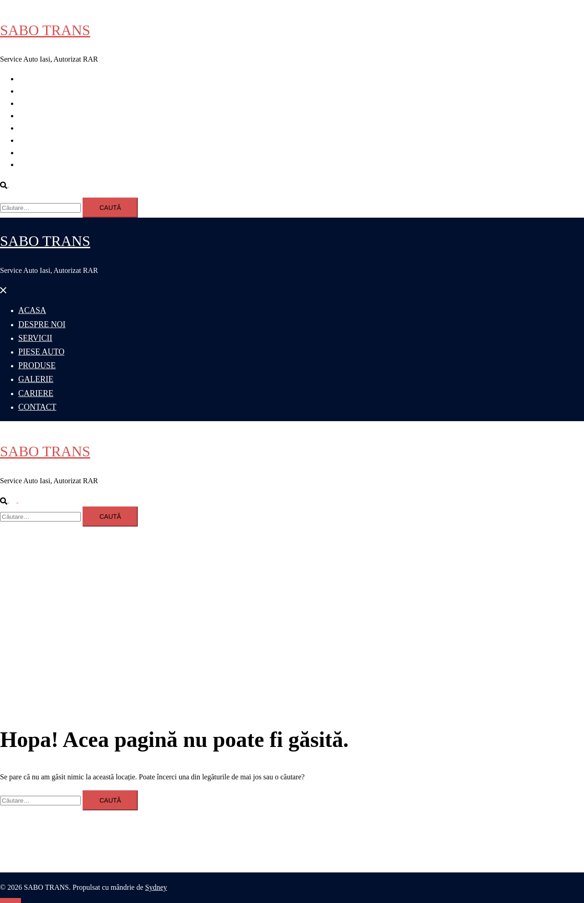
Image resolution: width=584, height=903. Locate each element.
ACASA (30, 79)
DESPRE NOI (39, 91)
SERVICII (33, 103)
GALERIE (33, 140)
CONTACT (35, 164)
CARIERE (33, 153)
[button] (8, 184)
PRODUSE (35, 128)
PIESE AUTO (38, 116)
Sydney (156, 887)
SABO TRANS (45, 30)
